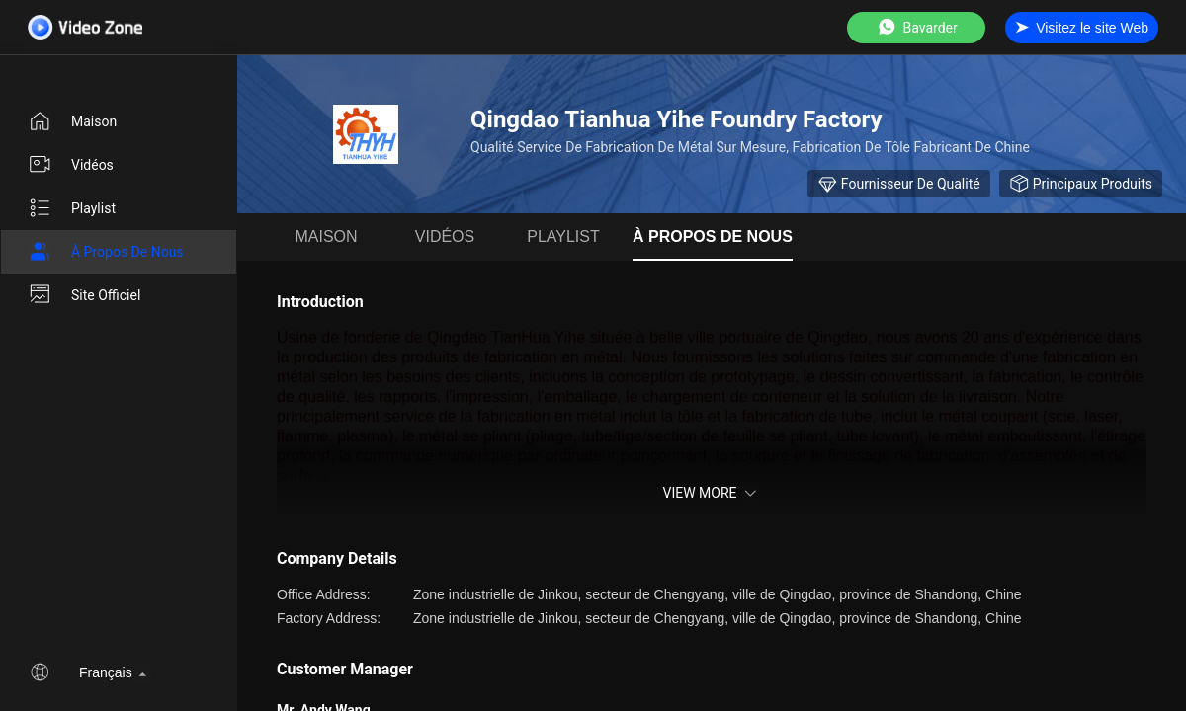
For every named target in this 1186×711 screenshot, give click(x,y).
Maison (72, 121)
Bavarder (917, 27)
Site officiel (84, 295)
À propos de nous (106, 252)
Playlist (72, 208)
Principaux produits (1080, 184)
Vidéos (71, 165)
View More (711, 493)
